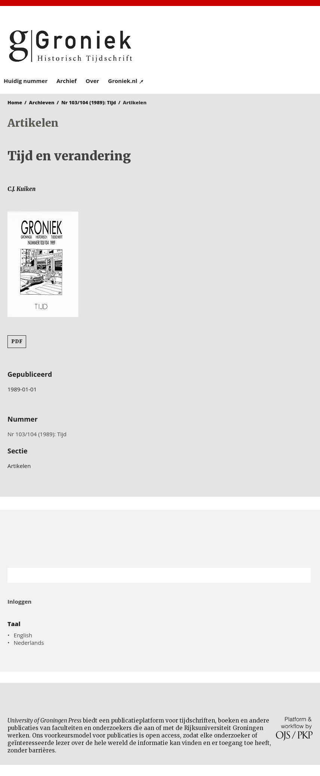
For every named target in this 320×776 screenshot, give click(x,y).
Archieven (42, 102)
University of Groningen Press (238, 45)
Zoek (301, 575)
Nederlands (29, 642)
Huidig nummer (25, 80)
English (23, 635)
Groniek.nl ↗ (126, 80)
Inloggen (19, 601)
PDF (16, 341)
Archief (66, 80)
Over (92, 80)
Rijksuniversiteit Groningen (160, 539)
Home (14, 102)
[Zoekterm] (149, 575)
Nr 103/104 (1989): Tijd (88, 102)
